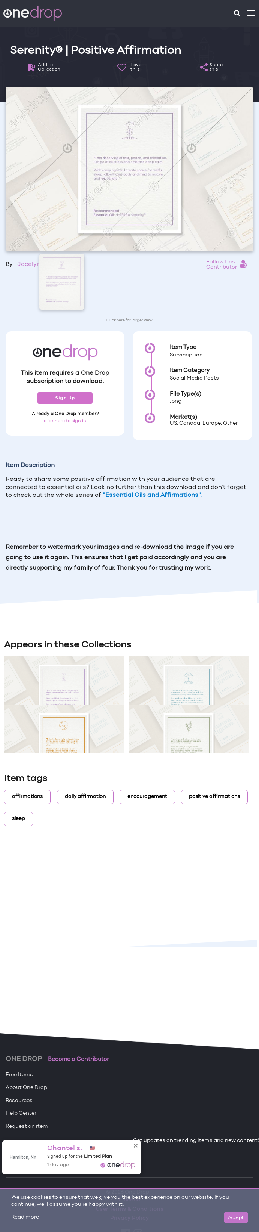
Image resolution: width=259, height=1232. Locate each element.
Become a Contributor (78, 1059)
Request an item (27, 1126)
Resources (19, 1100)
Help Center (21, 1113)
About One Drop (26, 1087)
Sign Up (65, 397)
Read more (25, 1217)
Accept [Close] (236, 1217)
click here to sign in (65, 421)
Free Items (19, 1074)
